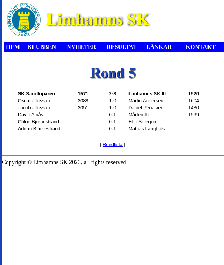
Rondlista (113, 144)
